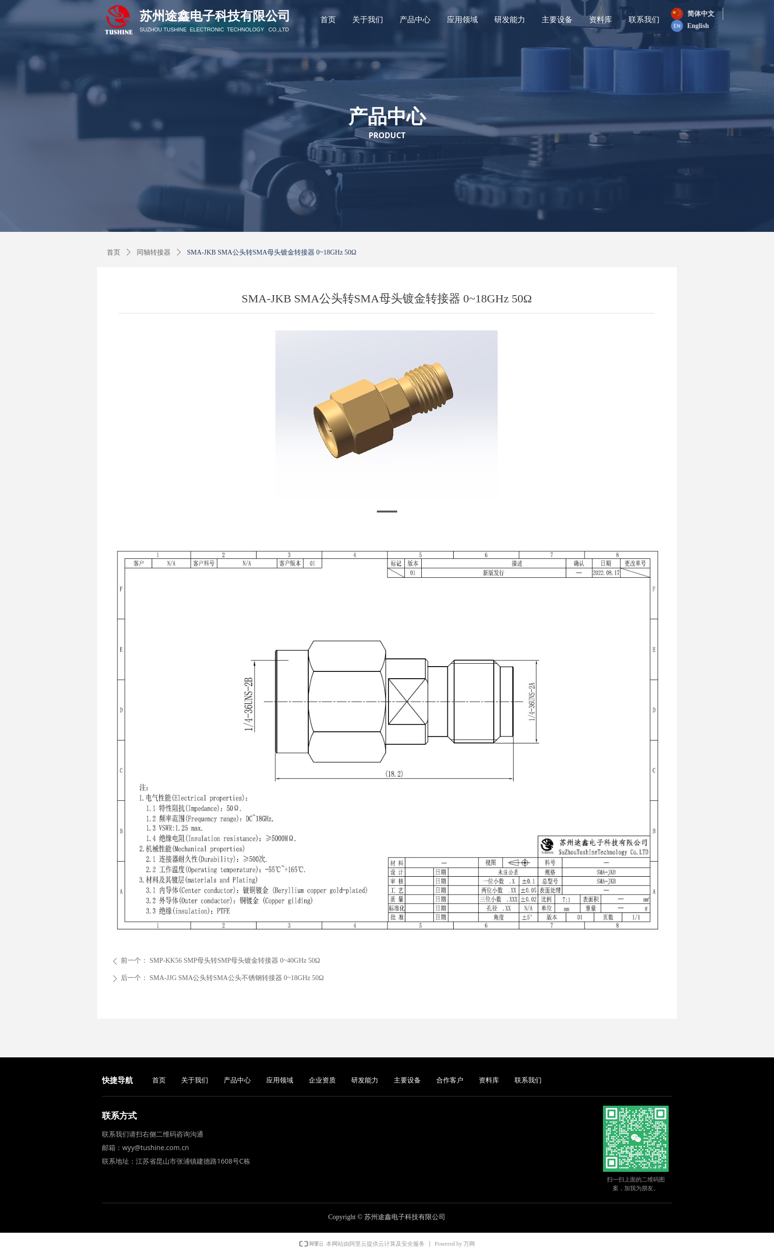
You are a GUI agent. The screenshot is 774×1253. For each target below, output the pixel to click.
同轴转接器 (154, 252)
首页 (113, 252)
